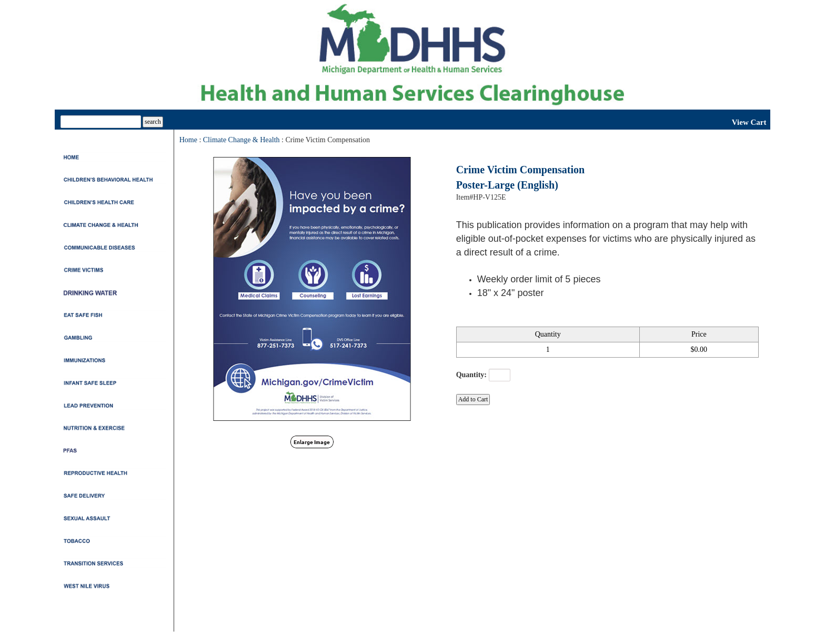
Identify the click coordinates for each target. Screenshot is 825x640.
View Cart (749, 122)
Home (188, 140)
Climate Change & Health (241, 140)
